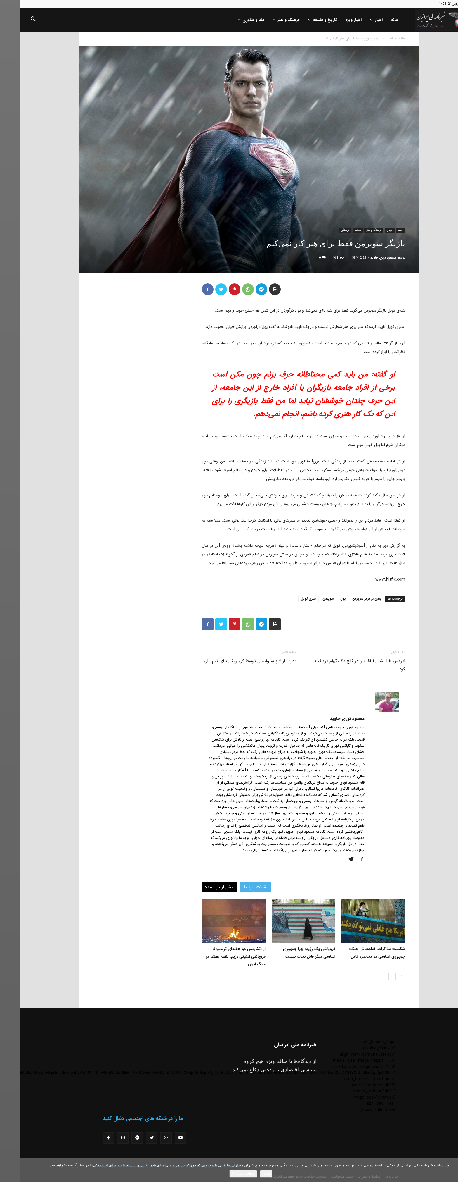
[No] (451, 1170)
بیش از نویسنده (199, 887)
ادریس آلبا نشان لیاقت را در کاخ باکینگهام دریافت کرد (340, 665)
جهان (369, 230)
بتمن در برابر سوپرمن (346, 598)
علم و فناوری (231, 20)
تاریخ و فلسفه (302, 20)
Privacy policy (223, 1174)
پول (323, 598)
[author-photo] (367, 710)
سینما (337, 230)
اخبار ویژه (333, 20)
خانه (375, 20)
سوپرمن (308, 598)
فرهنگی (325, 230)
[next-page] (372, 976)
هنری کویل (288, 598)
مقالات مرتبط (235, 887)
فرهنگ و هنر (266, 20)
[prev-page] (381, 976)
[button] (13, 20)
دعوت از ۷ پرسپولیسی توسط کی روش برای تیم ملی (230, 661)
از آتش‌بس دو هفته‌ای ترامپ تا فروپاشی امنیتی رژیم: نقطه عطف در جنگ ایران (215, 956)
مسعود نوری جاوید (363, 257)
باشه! (246, 1174)
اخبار (356, 20)
